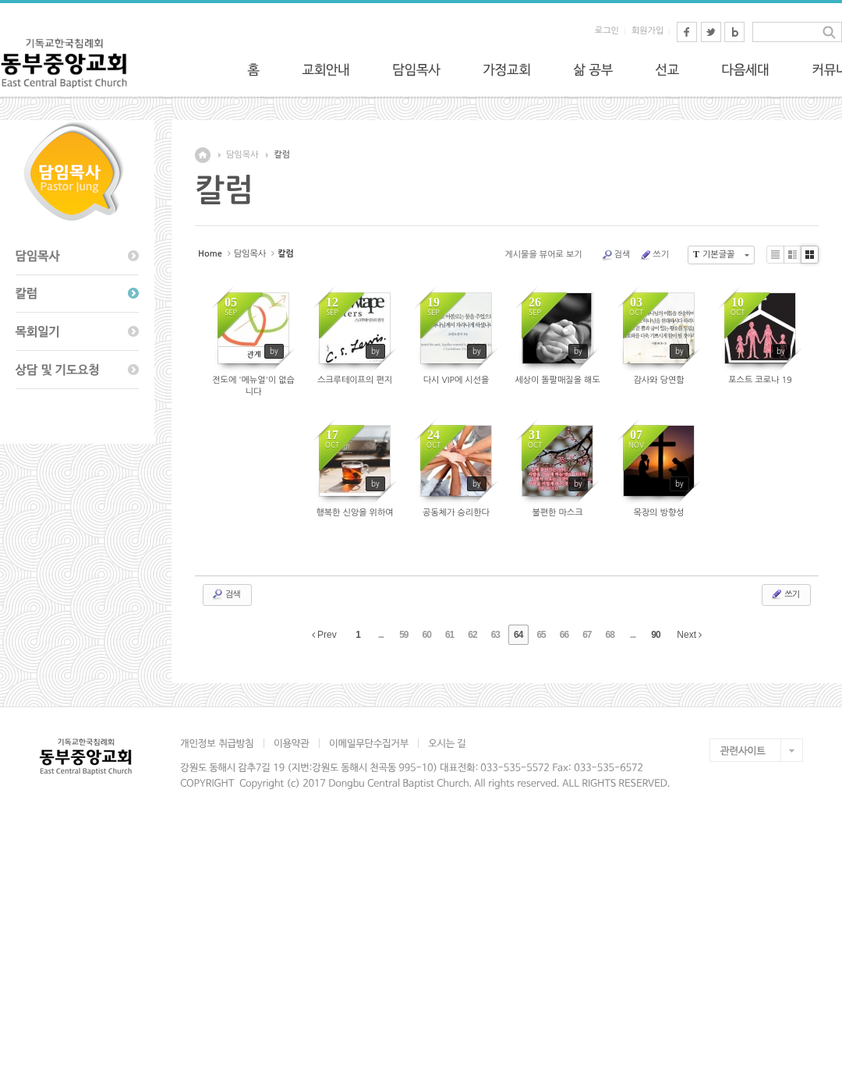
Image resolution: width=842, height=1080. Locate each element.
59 (403, 634)
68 (610, 634)
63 (495, 634)
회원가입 (647, 31)
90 (655, 634)
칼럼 (282, 154)
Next (689, 634)
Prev (324, 634)
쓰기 (654, 255)
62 (472, 634)
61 (449, 634)
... (381, 634)
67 (586, 634)
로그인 (607, 31)
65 (540, 634)
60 (427, 634)
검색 (616, 255)
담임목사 (242, 154)
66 (564, 634)
